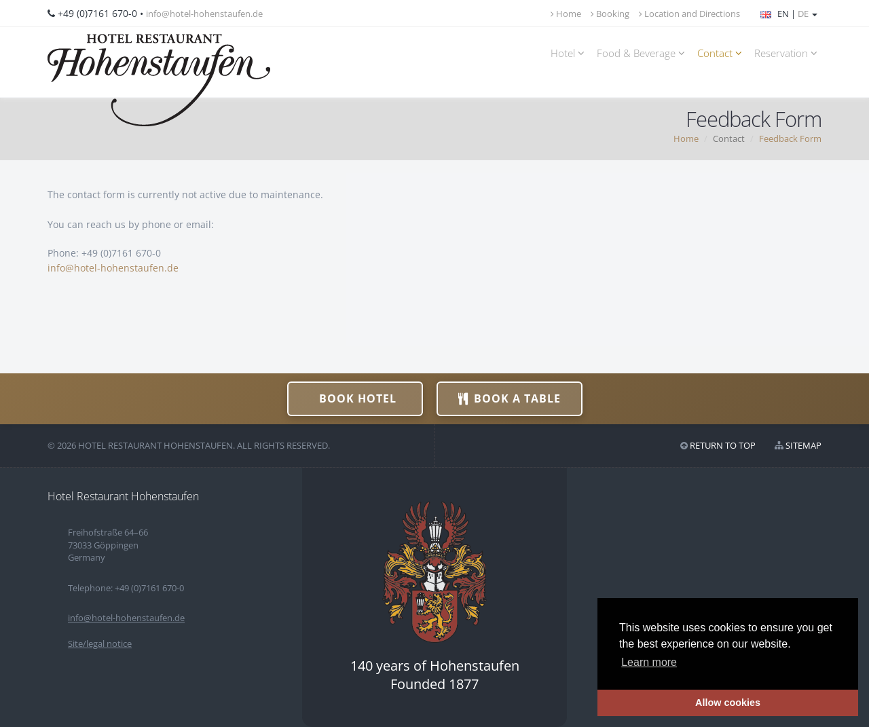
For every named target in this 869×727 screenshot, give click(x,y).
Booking (610, 13)
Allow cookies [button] (727, 702)
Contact (721, 53)
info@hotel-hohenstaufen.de (204, 13)
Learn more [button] (649, 662)
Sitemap (803, 445)
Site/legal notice (100, 643)
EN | (788, 13)
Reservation (787, 53)
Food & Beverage (643, 53)
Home (566, 13)
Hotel (570, 53)
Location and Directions (689, 13)
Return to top (723, 445)
